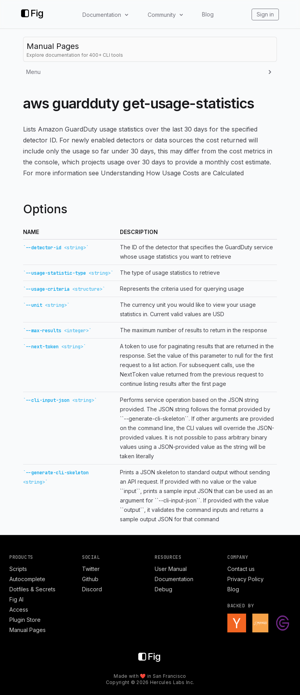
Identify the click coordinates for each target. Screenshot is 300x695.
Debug (163, 589)
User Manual (171, 568)
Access (18, 609)
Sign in (265, 14)
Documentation (174, 579)
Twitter (91, 568)
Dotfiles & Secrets (32, 589)
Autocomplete (27, 579)
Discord (92, 589)
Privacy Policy (245, 579)
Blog (208, 14)
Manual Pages (27, 630)
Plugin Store (25, 619)
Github (90, 579)
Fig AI (16, 599)
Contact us (241, 568)
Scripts (18, 568)
